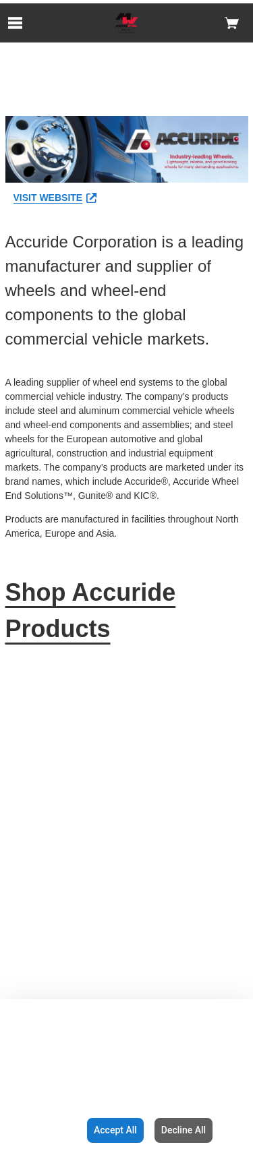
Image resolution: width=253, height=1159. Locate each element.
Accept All (115, 1130)
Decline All (183, 1130)
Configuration (40, 1130)
